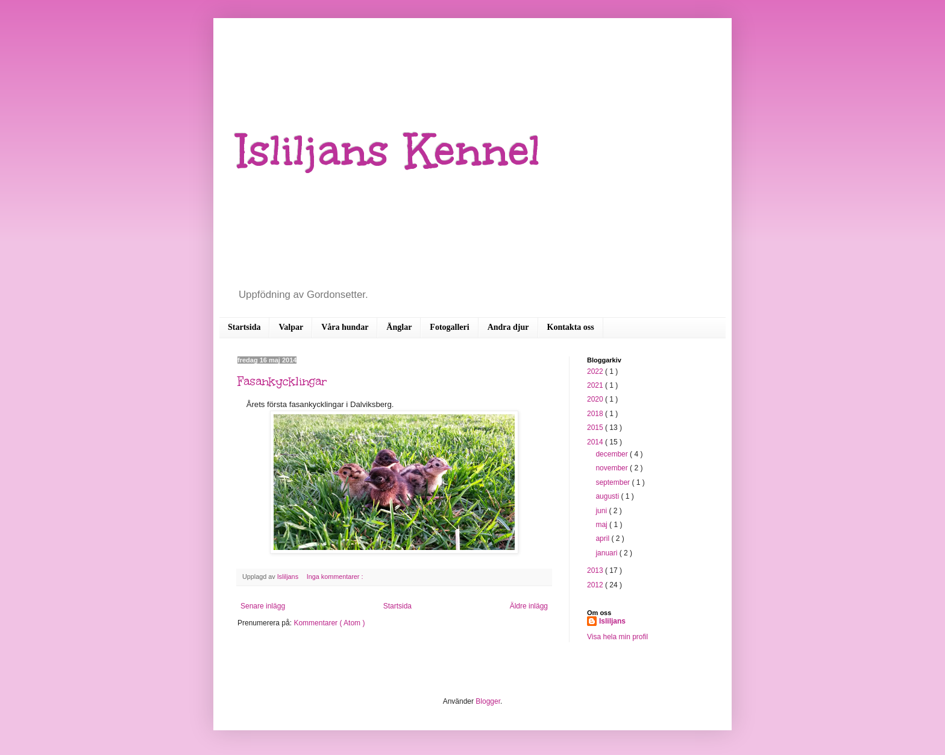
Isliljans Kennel (389, 150)
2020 (596, 399)
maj (602, 524)
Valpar (290, 327)
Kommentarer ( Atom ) (329, 623)
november (612, 468)
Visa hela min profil (617, 637)
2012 (596, 585)
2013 (596, 570)
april (603, 538)
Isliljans (612, 621)
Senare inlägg (262, 606)
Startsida (244, 327)
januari (607, 553)
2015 (596, 427)
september (613, 482)
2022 (596, 371)
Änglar (399, 327)
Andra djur (508, 327)
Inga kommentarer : (335, 576)
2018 (596, 413)
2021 (596, 385)
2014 (596, 442)
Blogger (488, 701)
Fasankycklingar (282, 381)
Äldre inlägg (529, 606)
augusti (608, 496)
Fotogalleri (449, 327)
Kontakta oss (570, 327)
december (612, 454)
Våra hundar (344, 327)
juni (602, 511)
